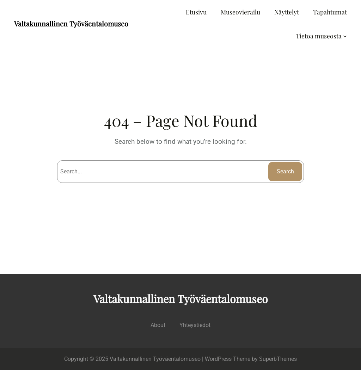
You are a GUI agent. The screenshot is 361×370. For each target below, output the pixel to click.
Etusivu (196, 12)
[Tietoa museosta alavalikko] (345, 36)
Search (285, 171)
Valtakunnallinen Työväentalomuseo (71, 23)
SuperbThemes (278, 359)
